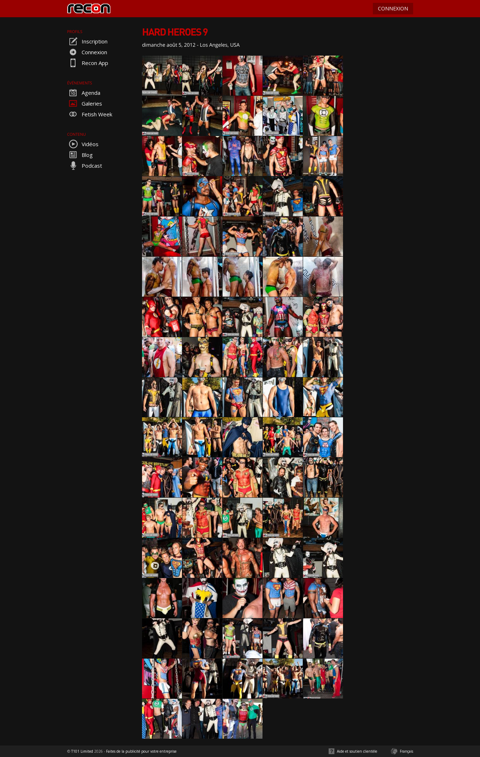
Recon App (87, 62)
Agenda (83, 92)
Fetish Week (89, 114)
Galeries (84, 103)
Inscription (87, 41)
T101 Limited (82, 751)
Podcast (84, 165)
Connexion (87, 52)
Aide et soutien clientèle (357, 751)
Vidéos (83, 144)
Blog (80, 154)
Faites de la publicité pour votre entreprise (141, 751)
